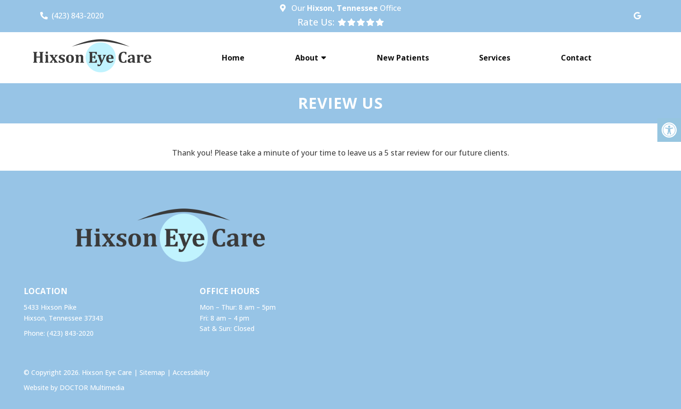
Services (494, 57)
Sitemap (152, 372)
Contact (576, 57)
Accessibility (191, 372)
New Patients (403, 57)
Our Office (345, 8)
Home (233, 57)
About (306, 57)
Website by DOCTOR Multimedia (74, 387)
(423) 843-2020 (78, 15)
